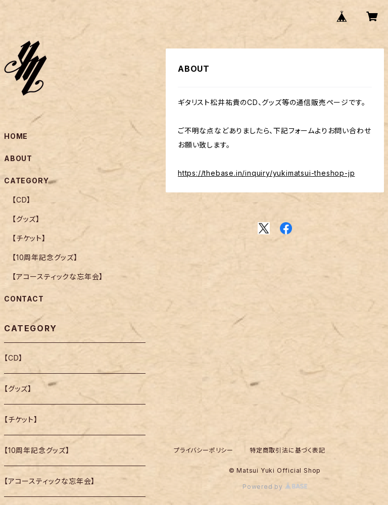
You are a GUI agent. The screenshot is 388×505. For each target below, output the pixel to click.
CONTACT (24, 298)
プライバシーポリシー (203, 450)
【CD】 (21, 199)
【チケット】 (29, 238)
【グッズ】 (26, 219)
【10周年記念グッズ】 (45, 257)
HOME (16, 136)
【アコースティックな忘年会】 (57, 276)
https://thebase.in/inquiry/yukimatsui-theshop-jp (266, 173)
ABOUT (18, 158)
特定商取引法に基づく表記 (287, 450)
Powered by (275, 486)
